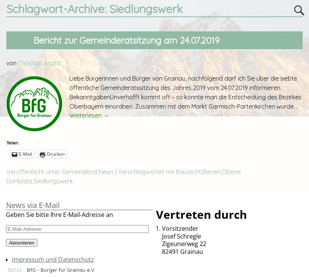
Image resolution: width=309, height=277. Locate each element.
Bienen (211, 171)
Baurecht (188, 171)
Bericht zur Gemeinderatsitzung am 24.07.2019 (126, 40)
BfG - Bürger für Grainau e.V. (61, 270)
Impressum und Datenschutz (53, 259)
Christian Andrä (39, 63)
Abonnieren (21, 243)
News (106, 171)
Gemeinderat (80, 171)
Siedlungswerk (53, 181)
